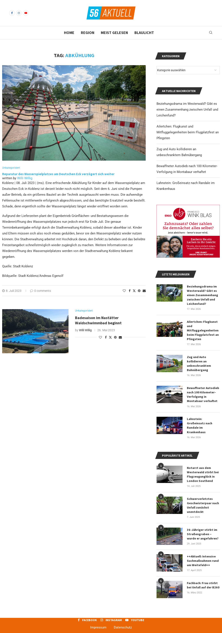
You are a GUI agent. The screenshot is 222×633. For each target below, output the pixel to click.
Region (87, 32)
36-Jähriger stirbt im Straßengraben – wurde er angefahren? (203, 530)
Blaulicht (144, 32)
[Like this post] (124, 291)
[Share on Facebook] (130, 291)
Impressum (98, 623)
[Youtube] (26, 13)
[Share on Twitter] (134, 291)
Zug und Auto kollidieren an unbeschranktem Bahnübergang (199, 362)
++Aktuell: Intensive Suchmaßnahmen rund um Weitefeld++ (203, 557)
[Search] (211, 32)
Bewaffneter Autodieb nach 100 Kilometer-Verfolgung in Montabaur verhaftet (203, 392)
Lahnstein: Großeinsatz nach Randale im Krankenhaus (199, 423)
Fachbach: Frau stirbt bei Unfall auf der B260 (203, 581)
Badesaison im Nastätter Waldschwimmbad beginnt (98, 321)
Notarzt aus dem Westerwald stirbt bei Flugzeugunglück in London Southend (203, 471)
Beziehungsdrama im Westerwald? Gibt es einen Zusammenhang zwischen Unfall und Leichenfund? (187, 109)
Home (69, 32)
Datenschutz (123, 623)
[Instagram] (19, 13)
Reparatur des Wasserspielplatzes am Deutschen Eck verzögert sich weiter (58, 174)
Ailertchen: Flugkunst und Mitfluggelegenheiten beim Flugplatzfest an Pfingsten (188, 132)
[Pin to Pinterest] (139, 291)
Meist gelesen (114, 32)
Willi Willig (24, 178)
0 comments (40, 291)
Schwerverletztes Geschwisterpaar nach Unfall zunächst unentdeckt (203, 502)
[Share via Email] (144, 291)
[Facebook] (12, 13)
